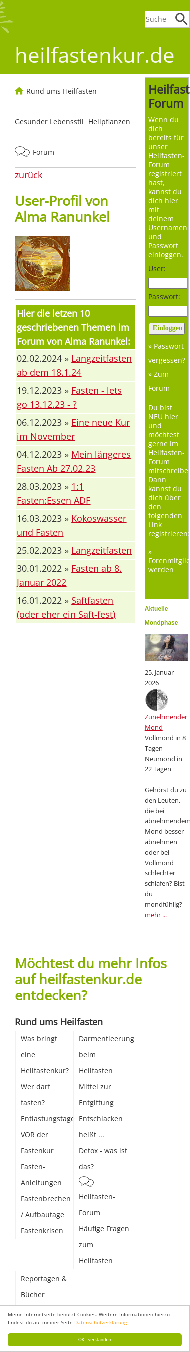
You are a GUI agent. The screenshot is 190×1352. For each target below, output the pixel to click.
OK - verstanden (95, 1339)
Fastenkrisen (42, 1231)
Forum (43, 152)
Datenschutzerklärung (100, 1322)
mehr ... (156, 915)
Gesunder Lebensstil (49, 121)
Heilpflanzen (109, 121)
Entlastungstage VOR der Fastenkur (48, 1135)
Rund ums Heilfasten (61, 91)
